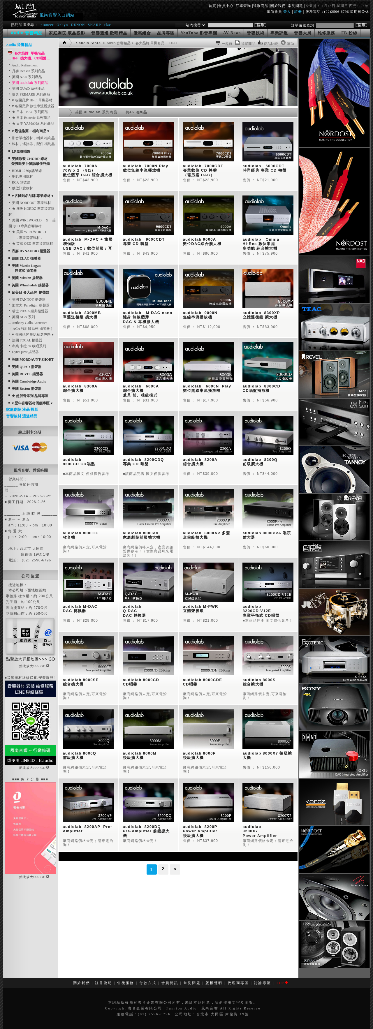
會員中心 (225, 6)
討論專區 (262, 983)
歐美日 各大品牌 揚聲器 (30, 292)
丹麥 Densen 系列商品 (26, 71)
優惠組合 (142, 33)
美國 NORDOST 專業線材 (29, 203)
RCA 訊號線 (19, 182)
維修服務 (326, 33)
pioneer (47, 25)
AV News (232, 33)
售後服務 (125, 983)
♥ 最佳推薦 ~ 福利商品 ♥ (30, 131)
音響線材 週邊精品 (21, 416)
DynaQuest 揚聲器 (23, 352)
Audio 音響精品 (19, 45)
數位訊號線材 (20, 188)
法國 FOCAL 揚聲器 (25, 340)
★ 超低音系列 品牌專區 (30, 396)
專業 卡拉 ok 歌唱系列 (27, 346)
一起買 (227, 44)
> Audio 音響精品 (116, 43)
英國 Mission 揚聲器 (27, 278)
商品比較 (271, 44)
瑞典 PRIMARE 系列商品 (29, 94)
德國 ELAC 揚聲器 (26, 258)
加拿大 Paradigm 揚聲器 (29, 305)
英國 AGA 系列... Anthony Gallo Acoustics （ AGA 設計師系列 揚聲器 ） (31, 323)
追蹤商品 (260, 6)
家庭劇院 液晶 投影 (22, 409)
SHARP (94, 25)
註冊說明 (103, 983)
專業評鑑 (279, 33)
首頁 (212, 6)
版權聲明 (214, 983)
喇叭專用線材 (20, 177)
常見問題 (295, 6)
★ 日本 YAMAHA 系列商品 (31, 123)
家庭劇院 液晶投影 (67, 33)
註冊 (298, 12)
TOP (281, 983)
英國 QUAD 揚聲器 (26, 367)
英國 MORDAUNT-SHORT (32, 359)
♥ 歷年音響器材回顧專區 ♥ (32, 403)
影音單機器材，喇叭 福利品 (31, 138)
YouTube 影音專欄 (199, 33)
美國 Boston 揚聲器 (26, 389)
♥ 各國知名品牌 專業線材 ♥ (32, 196)
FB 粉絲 (349, 33)
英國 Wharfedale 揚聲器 (30, 285)
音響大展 (303, 33)
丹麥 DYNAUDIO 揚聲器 (31, 251)
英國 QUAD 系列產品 (26, 89)
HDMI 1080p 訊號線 (25, 171)
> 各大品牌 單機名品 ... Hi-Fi (154, 43)
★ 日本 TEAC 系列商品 (28, 112)
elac (107, 25)
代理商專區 (238, 983)
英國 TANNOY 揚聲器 (26, 299)
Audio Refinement (23, 65)
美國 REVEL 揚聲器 (27, 374)
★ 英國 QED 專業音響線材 (30, 244)
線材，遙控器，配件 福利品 (31, 144)
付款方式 (147, 983)
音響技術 (255, 33)
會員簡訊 (170, 983)
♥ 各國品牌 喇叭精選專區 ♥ (31, 334)
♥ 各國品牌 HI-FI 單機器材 (30, 100)
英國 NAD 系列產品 (25, 77)
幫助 (290, 44)
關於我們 (278, 6)
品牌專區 (166, 33)
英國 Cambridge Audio (29, 381)
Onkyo (62, 25)
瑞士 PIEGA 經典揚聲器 (28, 311)
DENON (78, 25)
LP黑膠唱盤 (21, 151)
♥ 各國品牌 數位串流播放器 (31, 106)
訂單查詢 (243, 6)
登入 (287, 12)
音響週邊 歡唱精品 (109, 33)
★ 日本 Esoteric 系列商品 (29, 118)
